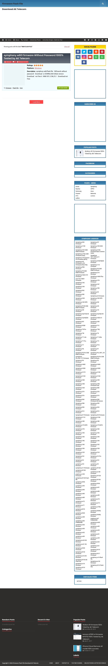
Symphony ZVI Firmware (80, 457)
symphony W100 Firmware (96, 480)
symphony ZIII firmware (80, 464)
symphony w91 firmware (95, 488)
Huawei (78, 193)
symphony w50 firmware (80, 529)
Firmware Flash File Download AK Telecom (25, 663)
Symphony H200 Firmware (95, 369)
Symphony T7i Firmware (95, 341)
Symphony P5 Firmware (95, 361)
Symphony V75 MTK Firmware (97, 425)
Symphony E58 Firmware (80, 404)
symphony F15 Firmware (95, 326)
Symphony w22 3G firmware (81, 541)
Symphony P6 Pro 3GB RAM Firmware (82, 353)
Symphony (94, 186)
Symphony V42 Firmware (80, 283)
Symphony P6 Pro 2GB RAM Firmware (97, 357)
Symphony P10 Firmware (95, 345)
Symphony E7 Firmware (83, 415)
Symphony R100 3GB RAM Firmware (82, 306)
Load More (36, 102)
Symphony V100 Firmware (95, 418)
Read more (64, 88)
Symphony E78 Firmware (95, 392)
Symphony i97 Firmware (95, 243)
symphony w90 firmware (80, 490)
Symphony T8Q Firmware (95, 330)
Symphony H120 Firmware (80, 376)
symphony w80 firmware (80, 498)
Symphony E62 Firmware (80, 291)
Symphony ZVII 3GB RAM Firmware (82, 250)
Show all (66, 46)
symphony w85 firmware (80, 494)
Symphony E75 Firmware (95, 396)
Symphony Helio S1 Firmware (96, 318)
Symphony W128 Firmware (96, 476)
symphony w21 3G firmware (81, 545)
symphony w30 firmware (80, 537)
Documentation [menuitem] (10, 18)
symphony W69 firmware (80, 513)
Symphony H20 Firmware (80, 388)
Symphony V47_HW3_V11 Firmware (95, 257)
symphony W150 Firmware (81, 471)
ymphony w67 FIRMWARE (95, 519)
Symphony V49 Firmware (95, 437)
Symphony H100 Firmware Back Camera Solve (98, 251)
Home (8, 40)
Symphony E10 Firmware (95, 411)
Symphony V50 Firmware (80, 437)
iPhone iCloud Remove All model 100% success (93, 647)
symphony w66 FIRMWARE (80, 521)
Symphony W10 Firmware (80, 568)
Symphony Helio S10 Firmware (82, 275)
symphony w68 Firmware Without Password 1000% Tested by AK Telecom (33, 57)
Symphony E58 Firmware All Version (97, 400)
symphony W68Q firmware (96, 515)
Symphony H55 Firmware (95, 380)
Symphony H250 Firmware (80, 369)
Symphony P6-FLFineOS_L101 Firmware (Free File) (82, 263)
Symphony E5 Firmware (98, 415)
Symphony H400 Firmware (80, 365)
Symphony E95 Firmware (80, 243)
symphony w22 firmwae (95, 542)
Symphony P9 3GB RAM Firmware (81, 271)
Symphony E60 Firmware (80, 400)
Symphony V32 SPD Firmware (81, 302)
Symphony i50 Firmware (95, 302)
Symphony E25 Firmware (95, 408)
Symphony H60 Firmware (80, 380)
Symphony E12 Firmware (80, 411)
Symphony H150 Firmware (95, 373)
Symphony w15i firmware (95, 562)
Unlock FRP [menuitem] (26, 18)
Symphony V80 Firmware (95, 422)
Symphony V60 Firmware (95, 429)
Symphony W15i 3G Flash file (81, 560)
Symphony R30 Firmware (80, 267)
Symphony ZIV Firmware (95, 460)
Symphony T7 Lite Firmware (81, 338)
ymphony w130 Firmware (80, 474)
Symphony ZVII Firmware (95, 453)
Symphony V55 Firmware (80, 433)
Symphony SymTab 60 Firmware (82, 314)
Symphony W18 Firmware (80, 552)
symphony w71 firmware (80, 506)
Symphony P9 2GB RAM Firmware (96, 269)
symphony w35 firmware (95, 531)
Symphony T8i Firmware (80, 334)
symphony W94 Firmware (95, 484)
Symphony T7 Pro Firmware (81, 341)
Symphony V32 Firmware (95, 445)
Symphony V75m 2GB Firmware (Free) (82, 254)
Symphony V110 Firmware (80, 418)
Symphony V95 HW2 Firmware (97, 246)
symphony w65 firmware (80, 525)
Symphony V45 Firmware (95, 441)
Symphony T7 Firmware (80, 345)
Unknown (8, 62)
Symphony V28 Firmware (95, 449)
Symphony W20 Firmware (80, 548)
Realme (78, 189)
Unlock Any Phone (35, 40)
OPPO (92, 189)
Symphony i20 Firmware (80, 310)
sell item (79, 581)
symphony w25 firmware (95, 538)
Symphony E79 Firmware (80, 392)
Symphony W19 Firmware (95, 550)
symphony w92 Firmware (80, 486)
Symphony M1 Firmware (80, 322)
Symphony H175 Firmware (80, 373)
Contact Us (65, 663)
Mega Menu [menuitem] (98, 11)
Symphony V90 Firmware (95, 289)
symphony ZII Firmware (95, 464)
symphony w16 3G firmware (81, 556)
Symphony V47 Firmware (95, 285)
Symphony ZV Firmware (80, 460)
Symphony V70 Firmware (80, 429)
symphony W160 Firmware (96, 468)
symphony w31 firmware (95, 534)
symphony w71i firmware (95, 503)
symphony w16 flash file (97, 558)
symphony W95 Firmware (80, 482)
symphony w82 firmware (95, 496)
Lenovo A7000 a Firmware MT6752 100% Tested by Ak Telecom (93, 636)
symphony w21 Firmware (95, 546)
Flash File (15, 88)
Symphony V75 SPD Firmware (81, 425)
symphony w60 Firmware (95, 527)
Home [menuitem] (7, 11)
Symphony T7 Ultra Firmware (96, 338)
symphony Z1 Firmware (83, 468)
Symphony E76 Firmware (80, 396)
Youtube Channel (77, 663)
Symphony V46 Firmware (80, 441)
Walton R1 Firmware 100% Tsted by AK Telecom (94, 152)
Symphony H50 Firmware (80, 384)
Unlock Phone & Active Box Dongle (95, 663)
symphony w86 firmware (95, 492)
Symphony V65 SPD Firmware (96, 299)
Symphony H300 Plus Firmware (97, 277)
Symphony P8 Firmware (80, 349)
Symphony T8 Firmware (95, 334)
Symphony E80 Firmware (95, 388)
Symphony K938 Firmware (80, 326)
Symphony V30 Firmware (80, 449)
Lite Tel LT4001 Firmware (80, 279)
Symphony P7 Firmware (95, 349)
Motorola (93, 193)
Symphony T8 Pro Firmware (81, 330)
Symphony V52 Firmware (95, 433)
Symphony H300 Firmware (95, 365)
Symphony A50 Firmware (95, 322)
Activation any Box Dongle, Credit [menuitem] (62, 11)
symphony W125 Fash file (82, 478)
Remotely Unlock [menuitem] (82, 11)
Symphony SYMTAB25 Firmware (97, 261)
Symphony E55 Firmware (95, 404)
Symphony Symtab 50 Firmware (97, 314)
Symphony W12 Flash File (97, 566)
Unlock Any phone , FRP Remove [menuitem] (37, 11)
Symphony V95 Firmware (80, 287)
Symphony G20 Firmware (80, 299)
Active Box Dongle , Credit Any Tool (52, 40)
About (16, 40)
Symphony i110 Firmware (95, 265)
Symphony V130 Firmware (80, 246)
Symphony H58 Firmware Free (95, 384)
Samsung (78, 191)
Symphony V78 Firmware (95, 281)
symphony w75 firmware (95, 499)
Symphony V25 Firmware (80, 453)
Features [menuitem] (17, 11)
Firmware (8, 88)
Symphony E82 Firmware (80, 295)
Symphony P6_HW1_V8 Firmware (98, 353)
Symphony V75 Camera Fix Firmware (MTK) (82, 258)
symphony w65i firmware (95, 523)
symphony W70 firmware (80, 509)
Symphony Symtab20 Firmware (82, 318)
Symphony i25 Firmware (95, 306)
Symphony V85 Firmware (80, 422)
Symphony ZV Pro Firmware (96, 457)
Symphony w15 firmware (80, 564)
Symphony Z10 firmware (95, 273)
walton (78, 198)
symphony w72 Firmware (80, 502)
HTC (77, 196)
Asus (92, 191)
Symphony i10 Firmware (95, 310)
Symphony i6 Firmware (97, 296)
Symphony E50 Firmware (80, 408)
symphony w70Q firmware (96, 507)
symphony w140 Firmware (95, 472)
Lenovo (93, 196)
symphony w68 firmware (80, 517)
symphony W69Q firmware (96, 511)
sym (21, 88)
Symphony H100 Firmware (95, 376)
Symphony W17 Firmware (95, 554)
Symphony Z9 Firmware (95, 292)
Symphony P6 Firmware (80, 361)
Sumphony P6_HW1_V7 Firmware (82, 357)
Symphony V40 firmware (80, 445)
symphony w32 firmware (80, 533)
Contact (24, 40)
